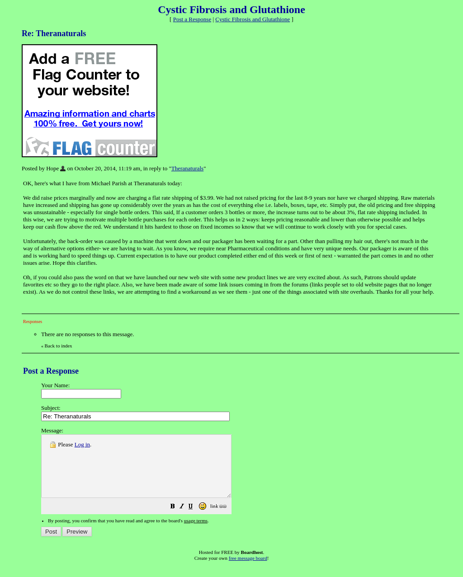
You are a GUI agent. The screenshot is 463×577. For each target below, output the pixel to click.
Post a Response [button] (192, 19)
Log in (82, 444)
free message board (248, 570)
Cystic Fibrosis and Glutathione (252, 19)
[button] (195, 519)
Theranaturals (187, 168)
